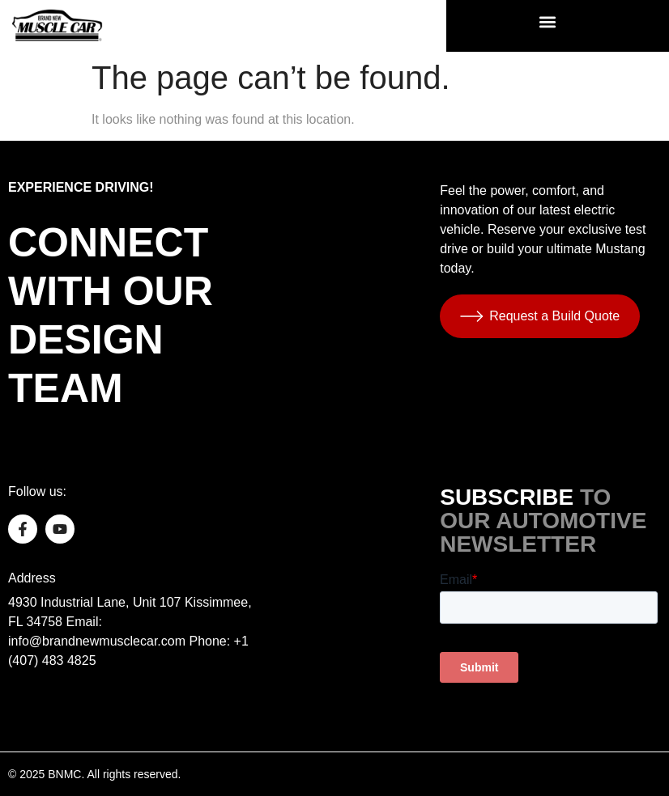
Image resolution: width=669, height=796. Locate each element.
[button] (548, 21)
